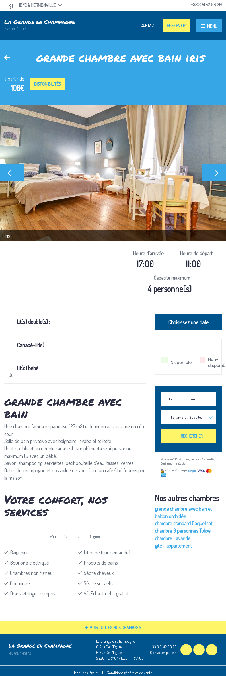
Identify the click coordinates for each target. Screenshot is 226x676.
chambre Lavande (172, 538)
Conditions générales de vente (129, 672)
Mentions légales (86, 672)
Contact (148, 25)
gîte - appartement (173, 545)
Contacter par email (161, 652)
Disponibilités (47, 84)
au (193, 399)
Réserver (176, 25)
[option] (113, 173)
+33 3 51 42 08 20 (160, 647)
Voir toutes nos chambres (113, 627)
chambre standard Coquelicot (183, 523)
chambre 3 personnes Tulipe (183, 531)
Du (170, 399)
